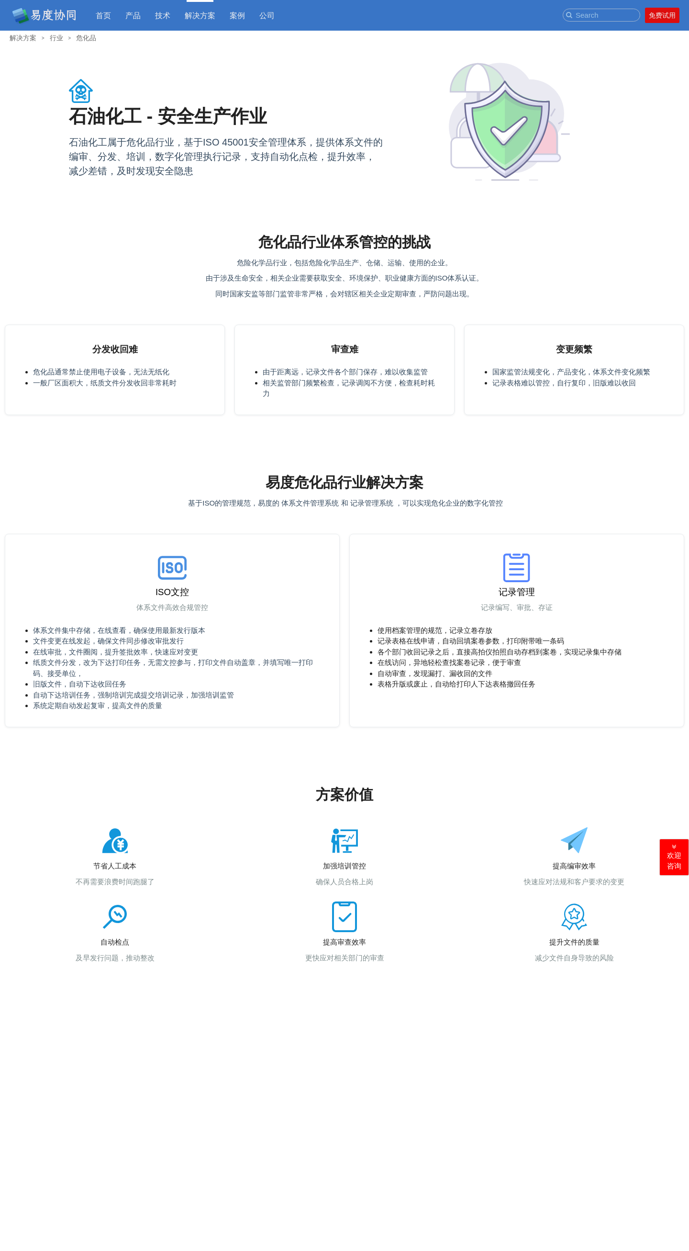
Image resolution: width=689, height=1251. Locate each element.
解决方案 (200, 15)
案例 (237, 15)
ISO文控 (172, 592)
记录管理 (517, 592)
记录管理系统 (371, 503)
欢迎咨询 (674, 856)
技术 (162, 15)
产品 (133, 15)
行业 (56, 38)
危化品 (86, 38)
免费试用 (662, 15)
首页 (103, 15)
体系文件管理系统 (311, 503)
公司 (267, 15)
